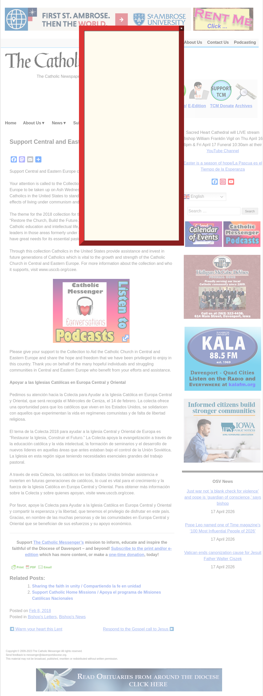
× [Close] (181, 28)
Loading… (132, 135)
